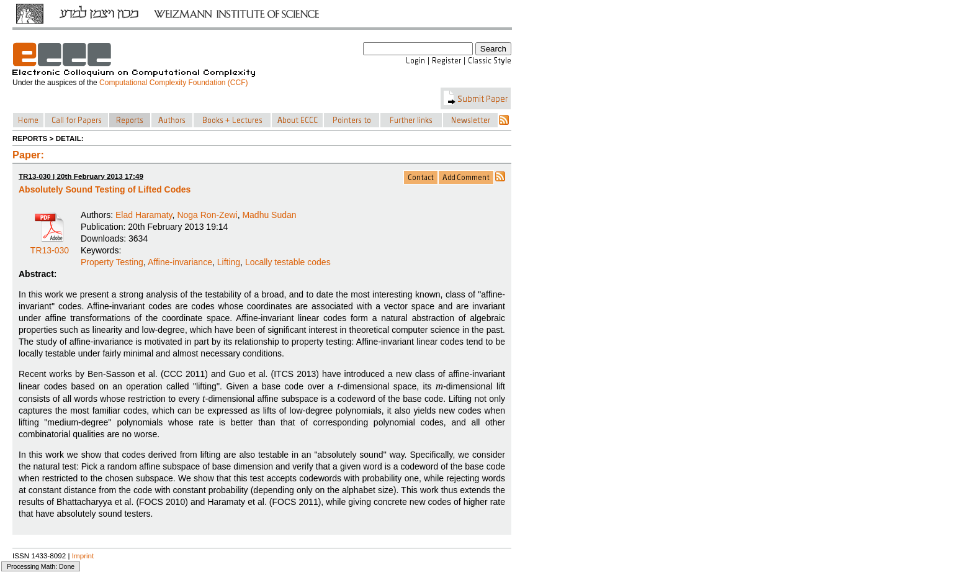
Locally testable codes (288, 262)
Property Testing (112, 262)
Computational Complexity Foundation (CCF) (173, 82)
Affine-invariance (180, 262)
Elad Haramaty (144, 215)
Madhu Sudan (269, 215)
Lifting (228, 262)
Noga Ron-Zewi (207, 215)
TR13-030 (49, 246)
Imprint (83, 556)
